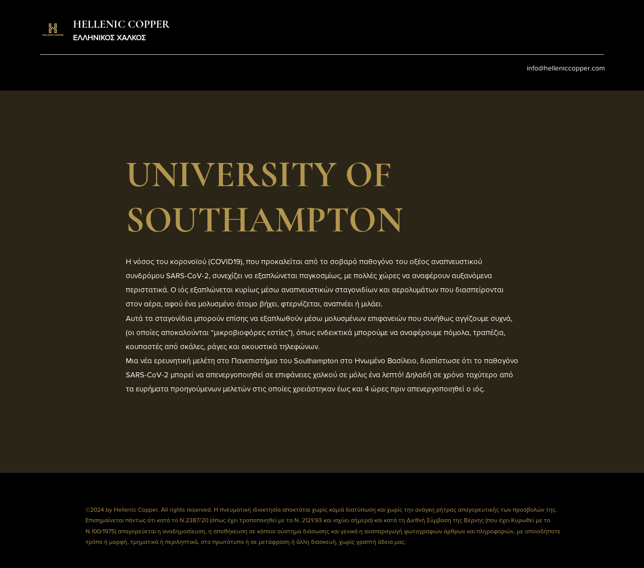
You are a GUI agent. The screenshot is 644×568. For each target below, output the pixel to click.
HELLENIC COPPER (121, 24)
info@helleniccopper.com (566, 68)
